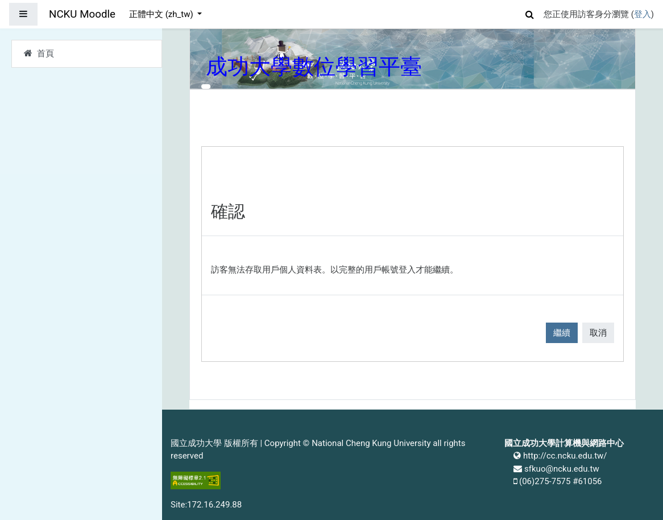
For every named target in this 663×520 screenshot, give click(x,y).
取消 (598, 333)
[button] (529, 13)
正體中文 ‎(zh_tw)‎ (162, 14)
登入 (642, 14)
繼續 (561, 333)
